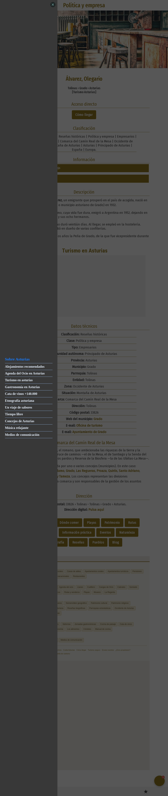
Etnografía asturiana (19, 400)
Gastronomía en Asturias (22, 387)
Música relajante (17, 428)
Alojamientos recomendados (24, 366)
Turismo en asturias (19, 380)
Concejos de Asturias (19, 421)
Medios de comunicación (22, 435)
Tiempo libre (14, 414)
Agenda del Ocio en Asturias (25, 373)
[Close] (52, 4)
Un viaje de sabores (18, 407)
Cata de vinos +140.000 (21, 394)
